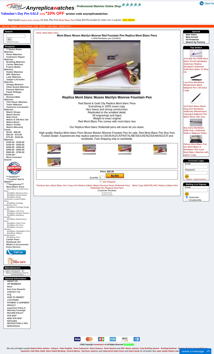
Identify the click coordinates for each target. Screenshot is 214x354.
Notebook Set (13, 242)
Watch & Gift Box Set (17, 119)
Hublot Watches (14, 72)
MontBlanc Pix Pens (15, 225)
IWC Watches (13, 74)
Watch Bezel (12, 122)
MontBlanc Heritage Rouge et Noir (16, 208)
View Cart (5, 26)
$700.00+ (11, 154)
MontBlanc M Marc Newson (18, 213)
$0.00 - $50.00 (13, 132)
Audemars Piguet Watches (14, 58)
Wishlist (43, 26)
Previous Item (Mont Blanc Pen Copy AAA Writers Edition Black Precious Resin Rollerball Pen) (83, 185)
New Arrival (192, 37)
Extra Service (13, 247)
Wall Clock (11, 117)
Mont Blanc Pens (50, 33)
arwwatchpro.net (100, 344)
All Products (192, 39)
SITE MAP (12, 316)
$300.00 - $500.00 (15, 149)
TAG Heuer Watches (16, 102)
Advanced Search (12, 42)
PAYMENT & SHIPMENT (18, 303)
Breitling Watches (15, 62)
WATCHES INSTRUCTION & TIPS (17, 322)
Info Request (109, 182)
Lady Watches (13, 77)
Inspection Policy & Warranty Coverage (16, 309)
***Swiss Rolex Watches (13, 50)
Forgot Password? (199, 179)
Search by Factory (195, 42)
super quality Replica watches (169, 351)
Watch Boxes (13, 114)
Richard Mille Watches (12, 98)
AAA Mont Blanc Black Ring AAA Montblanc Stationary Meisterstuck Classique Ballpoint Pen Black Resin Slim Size (195, 111)
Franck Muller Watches (12, 68)
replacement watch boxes (113, 351)
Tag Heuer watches (89, 351)
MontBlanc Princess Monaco (13, 228)
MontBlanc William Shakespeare (13, 234)
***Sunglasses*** (15, 184)
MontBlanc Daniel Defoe (17, 195)
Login (36, 26)
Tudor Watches (14, 104)
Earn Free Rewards (16, 289)
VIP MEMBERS (14, 284)
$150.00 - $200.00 (15, 144)
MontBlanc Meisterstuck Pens (15, 220)
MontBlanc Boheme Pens (17, 193)
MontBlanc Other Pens (16, 223)
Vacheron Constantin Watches (16, 108)
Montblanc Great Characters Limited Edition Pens (15, 199)
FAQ (9, 294)
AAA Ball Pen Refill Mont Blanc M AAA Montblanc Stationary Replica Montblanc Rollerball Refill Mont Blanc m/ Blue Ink (196, 65)
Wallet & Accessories (17, 244)
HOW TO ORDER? (15, 297)
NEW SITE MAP (14, 318)
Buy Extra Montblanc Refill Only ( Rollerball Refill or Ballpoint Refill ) (195, 130)
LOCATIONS (13, 300)
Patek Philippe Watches (12, 93)
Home (38, 33)
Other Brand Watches (17, 87)
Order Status (52, 26)
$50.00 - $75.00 (14, 134)
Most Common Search (13, 158)
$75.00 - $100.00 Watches (13, 138)
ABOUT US (12, 281)
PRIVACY (11, 305)
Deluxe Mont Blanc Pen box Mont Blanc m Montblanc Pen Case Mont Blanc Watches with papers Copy (196, 149)
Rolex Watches (14, 54)
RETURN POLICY (15, 313)
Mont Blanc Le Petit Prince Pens (16, 190)
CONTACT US (13, 292)
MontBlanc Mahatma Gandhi (14, 216)
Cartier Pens (12, 239)
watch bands (134, 351)
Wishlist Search (65, 26)
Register (14, 26)
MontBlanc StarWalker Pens (18, 231)
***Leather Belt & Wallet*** (14, 180)
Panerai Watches (15, 89)
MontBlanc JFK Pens (15, 211)
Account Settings (25, 26)
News (9, 286)
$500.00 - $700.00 (15, 152)
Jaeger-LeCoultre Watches (14, 80)
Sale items (191, 34)
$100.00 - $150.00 (15, 142)
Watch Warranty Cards (13, 128)
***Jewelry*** (13, 176)
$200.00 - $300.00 (15, 147)
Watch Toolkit (13, 124)
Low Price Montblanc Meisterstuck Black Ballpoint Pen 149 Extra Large (195, 86)
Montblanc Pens (13, 237)
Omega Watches (14, 84)
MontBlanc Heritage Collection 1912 (13, 204)
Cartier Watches (14, 64)
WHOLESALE (13, 326)
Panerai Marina (73, 351)
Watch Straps (13, 112)
